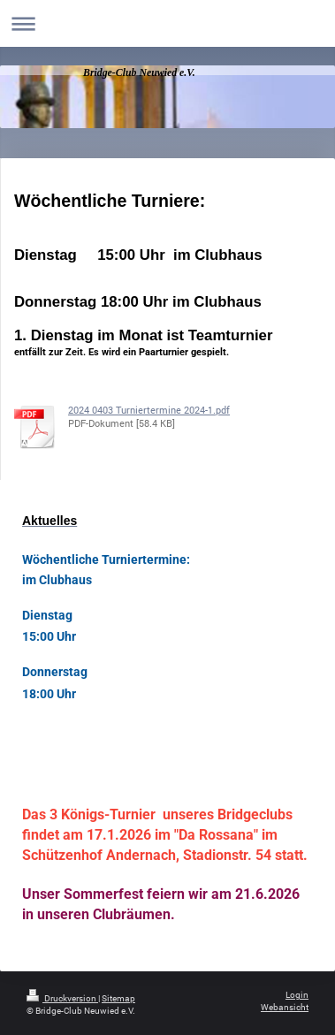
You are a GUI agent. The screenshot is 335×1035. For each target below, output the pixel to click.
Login (297, 995)
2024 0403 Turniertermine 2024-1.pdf (149, 410)
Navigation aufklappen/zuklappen (167, 23)
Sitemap (118, 998)
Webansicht (284, 1007)
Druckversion (62, 998)
